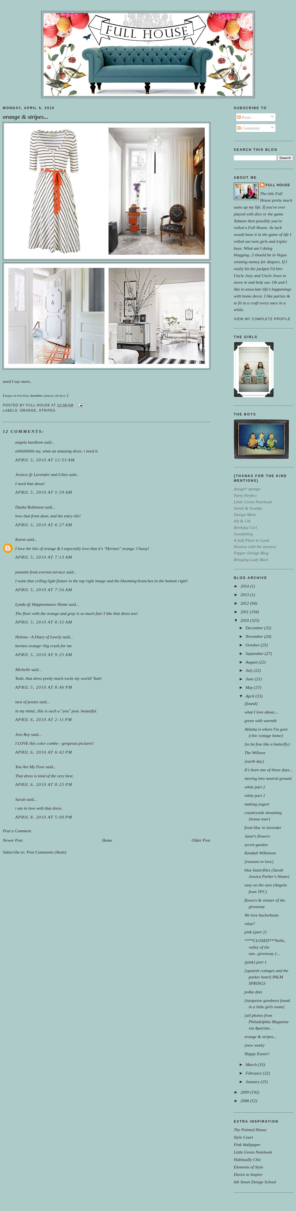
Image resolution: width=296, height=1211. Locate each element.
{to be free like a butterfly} (267, 744)
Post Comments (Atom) (46, 852)
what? (250, 923)
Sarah (20, 799)
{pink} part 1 (256, 962)
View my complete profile (262, 319)
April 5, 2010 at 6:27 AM (43, 524)
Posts (244, 117)
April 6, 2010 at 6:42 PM (43, 752)
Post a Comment (17, 830)
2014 (245, 586)
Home (107, 840)
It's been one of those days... (269, 769)
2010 (245, 620)
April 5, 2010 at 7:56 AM (43, 589)
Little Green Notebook (253, 1152)
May (249, 687)
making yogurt (257, 804)
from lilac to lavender (263, 827)
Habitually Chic (247, 1159)
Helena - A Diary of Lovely (38, 637)
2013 (245, 594)
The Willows (255, 752)
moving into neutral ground (268, 778)
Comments (248, 128)
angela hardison (29, 442)
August (251, 662)
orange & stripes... (25, 117)
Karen (20, 539)
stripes (47, 410)
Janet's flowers (257, 836)
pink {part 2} (256, 932)
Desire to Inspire (248, 1174)
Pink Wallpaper (247, 1144)
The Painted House (250, 1129)
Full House (278, 185)
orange (28, 410)
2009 (245, 1092)
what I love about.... (262, 712)
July (249, 670)
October (253, 645)
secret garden (256, 844)
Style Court (243, 1137)
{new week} (254, 1045)
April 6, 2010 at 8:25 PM (43, 784)
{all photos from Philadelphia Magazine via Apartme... (267, 1021)
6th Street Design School (255, 1182)
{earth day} (254, 761)
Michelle (22, 669)
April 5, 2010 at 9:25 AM (43, 654)
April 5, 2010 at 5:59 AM (43, 492)
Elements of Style (248, 1167)
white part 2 (255, 786)
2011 (245, 611)
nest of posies (26, 701)
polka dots (253, 991)
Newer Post (13, 840)
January (253, 1081)
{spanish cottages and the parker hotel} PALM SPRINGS (267, 977)
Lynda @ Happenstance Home (41, 604)
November (254, 636)
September (254, 653)
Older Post (201, 840)
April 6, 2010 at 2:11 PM (43, 719)
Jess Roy (22, 734)
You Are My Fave (30, 766)
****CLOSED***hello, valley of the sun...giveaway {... (265, 946)
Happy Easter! (257, 1053)
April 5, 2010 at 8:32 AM (43, 622)
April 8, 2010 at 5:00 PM (43, 817)
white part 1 (255, 795)
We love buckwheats (262, 915)
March (251, 1064)
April (250, 696)
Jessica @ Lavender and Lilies (41, 474)
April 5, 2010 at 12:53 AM (45, 459)
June (250, 678)
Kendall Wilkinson (260, 853)
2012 (245, 603)
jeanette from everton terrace (40, 572)
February (254, 1073)
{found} (251, 703)
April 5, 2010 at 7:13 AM (43, 557)
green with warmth (261, 720)
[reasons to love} (259, 861)
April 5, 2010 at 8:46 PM (43, 687)
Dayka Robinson (29, 507)
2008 (245, 1100)
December (254, 627)
